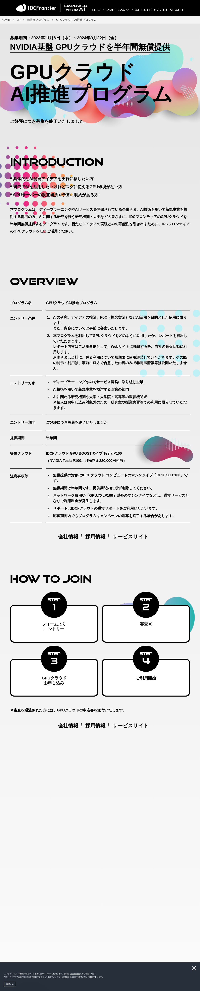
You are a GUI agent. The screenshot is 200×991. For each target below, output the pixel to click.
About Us (146, 10)
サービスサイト (130, 536)
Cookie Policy (76, 974)
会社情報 (68, 536)
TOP (96, 10)
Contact (173, 10)
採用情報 (95, 536)
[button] (104, 977)
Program (118, 10)
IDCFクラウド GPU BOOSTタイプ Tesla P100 (84, 453)
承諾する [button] (10, 984)
